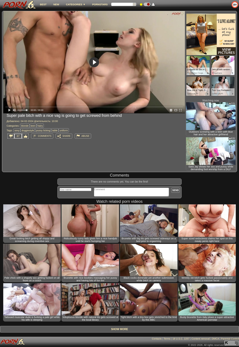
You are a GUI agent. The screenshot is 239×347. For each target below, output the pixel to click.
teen (33, 125)
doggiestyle (27, 130)
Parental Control (230, 338)
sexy (17, 130)
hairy (40, 125)
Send (175, 190)
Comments (44, 136)
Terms (167, 338)
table (55, 130)
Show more (119, 329)
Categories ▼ (75, 4)
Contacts (157, 338)
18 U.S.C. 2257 (181, 338)
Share (66, 136)
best (43, 4)
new (56, 4)
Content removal (201, 338)
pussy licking (43, 130)
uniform (64, 130)
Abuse (85, 136)
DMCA (215, 338)
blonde (25, 125)
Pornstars (100, 4)
